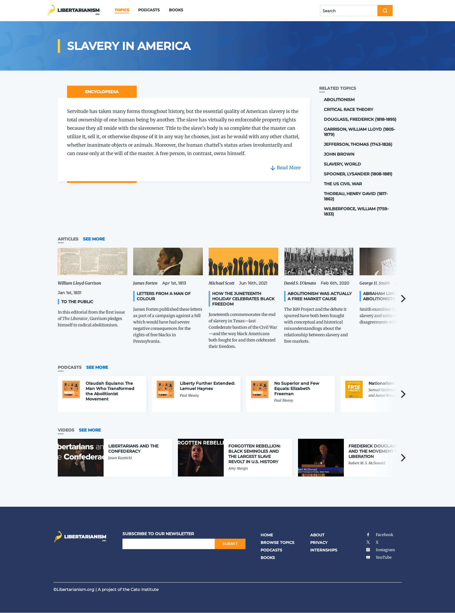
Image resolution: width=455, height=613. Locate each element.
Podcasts (149, 10)
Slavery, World (342, 164)
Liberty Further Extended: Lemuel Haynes (207, 386)
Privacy (319, 542)
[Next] (402, 298)
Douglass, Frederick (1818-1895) (360, 119)
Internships (323, 550)
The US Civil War (343, 183)
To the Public (77, 301)
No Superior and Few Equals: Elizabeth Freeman (296, 388)
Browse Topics (277, 542)
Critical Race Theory (348, 109)
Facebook (379, 534)
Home (267, 535)
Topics (122, 10)
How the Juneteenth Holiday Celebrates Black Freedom (243, 299)
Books (176, 10)
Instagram (380, 549)
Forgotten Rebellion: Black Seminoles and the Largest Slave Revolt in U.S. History (254, 453)
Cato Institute (144, 589)
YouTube (379, 557)
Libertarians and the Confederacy (133, 448)
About (317, 535)
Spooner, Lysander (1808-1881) (358, 174)
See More (94, 239)
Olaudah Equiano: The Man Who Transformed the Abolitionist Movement (110, 391)
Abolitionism (339, 99)
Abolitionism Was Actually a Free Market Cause (320, 296)
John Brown (339, 154)
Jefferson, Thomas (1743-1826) (358, 144)
